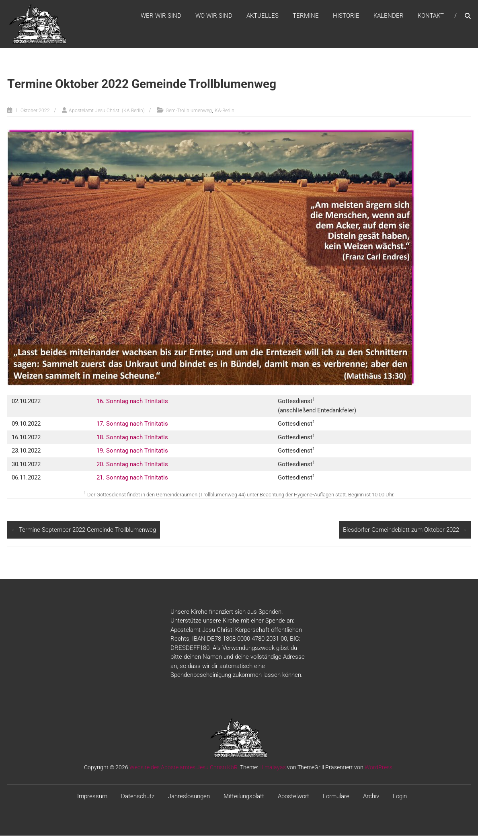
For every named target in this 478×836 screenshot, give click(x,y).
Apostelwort (293, 796)
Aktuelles (262, 15)
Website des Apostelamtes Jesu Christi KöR (183, 767)
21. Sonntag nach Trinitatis (132, 478)
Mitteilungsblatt (244, 796)
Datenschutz (137, 796)
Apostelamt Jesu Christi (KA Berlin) (107, 111)
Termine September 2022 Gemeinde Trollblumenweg (83, 530)
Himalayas (272, 767)
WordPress (378, 767)
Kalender (388, 15)
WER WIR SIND (161, 15)
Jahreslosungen (189, 796)
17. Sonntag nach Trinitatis (132, 424)
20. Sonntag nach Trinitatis (132, 464)
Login (400, 796)
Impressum (92, 796)
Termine (306, 15)
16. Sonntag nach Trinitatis (132, 401)
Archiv (371, 796)
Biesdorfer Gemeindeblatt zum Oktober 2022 (405, 530)
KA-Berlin (224, 111)
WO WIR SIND (213, 15)
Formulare (336, 796)
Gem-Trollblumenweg (189, 111)
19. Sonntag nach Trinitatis (132, 451)
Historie (346, 15)
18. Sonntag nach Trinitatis (132, 437)
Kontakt (431, 15)
